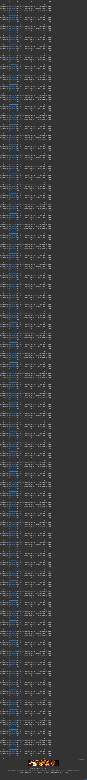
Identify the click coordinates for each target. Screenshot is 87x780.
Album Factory (85, 779)
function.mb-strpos (13, 1)
